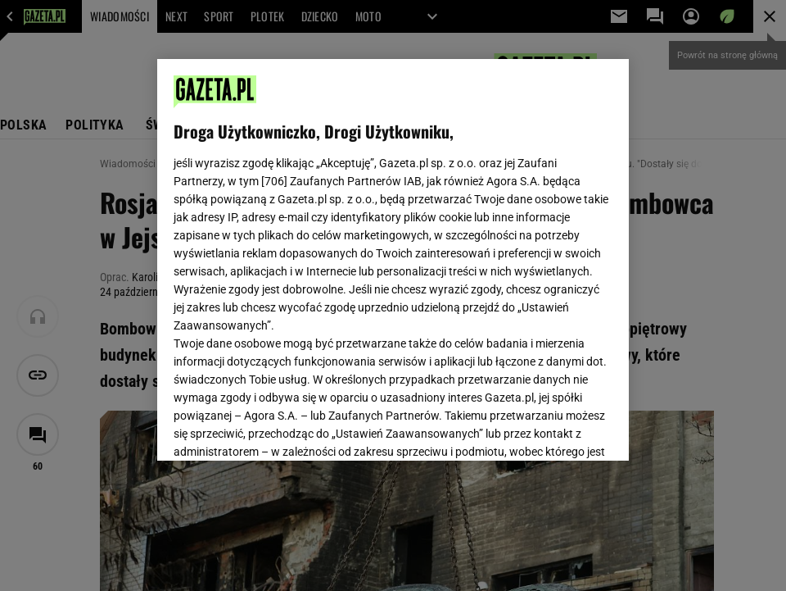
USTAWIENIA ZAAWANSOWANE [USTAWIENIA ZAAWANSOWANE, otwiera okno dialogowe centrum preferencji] (280, 427)
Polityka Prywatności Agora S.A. (490, 252)
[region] (393, 260)
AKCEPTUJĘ (557, 428)
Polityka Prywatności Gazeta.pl (318, 252)
